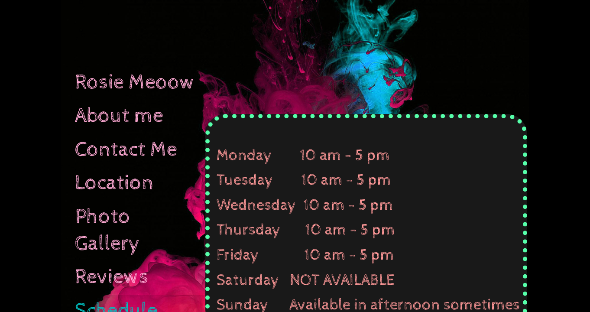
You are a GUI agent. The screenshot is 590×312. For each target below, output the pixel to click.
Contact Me (126, 149)
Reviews (112, 277)
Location (114, 183)
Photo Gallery (107, 230)
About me (119, 116)
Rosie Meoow (135, 82)
